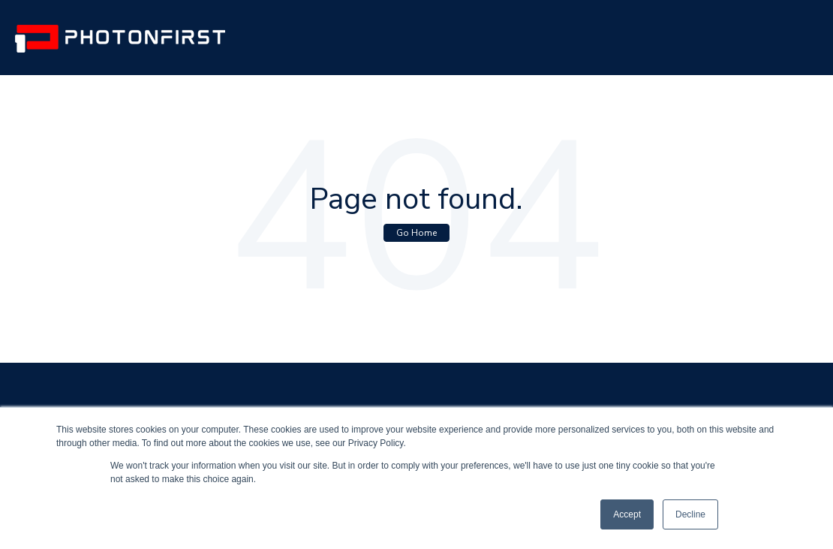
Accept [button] (627, 514)
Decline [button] (690, 514)
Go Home (416, 233)
